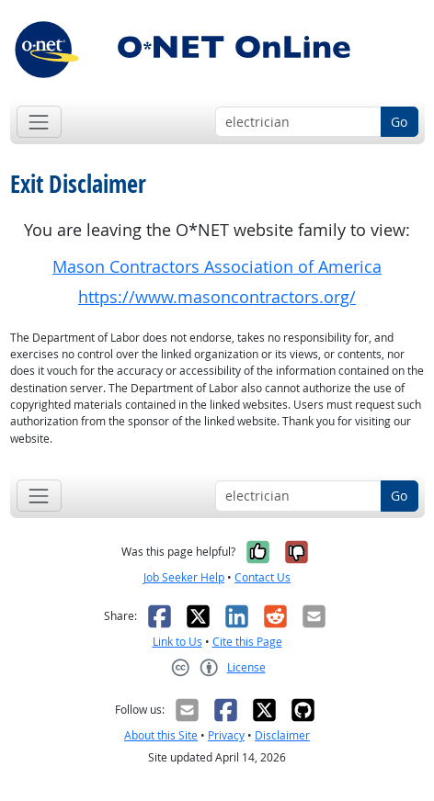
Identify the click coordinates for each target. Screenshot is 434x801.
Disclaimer (282, 735)
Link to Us (177, 641)
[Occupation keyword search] (298, 122)
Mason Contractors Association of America (217, 266)
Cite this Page (247, 641)
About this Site (161, 735)
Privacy (226, 735)
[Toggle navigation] (39, 122)
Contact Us (262, 577)
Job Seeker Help (183, 577)
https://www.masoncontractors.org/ (217, 297)
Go (399, 121)
